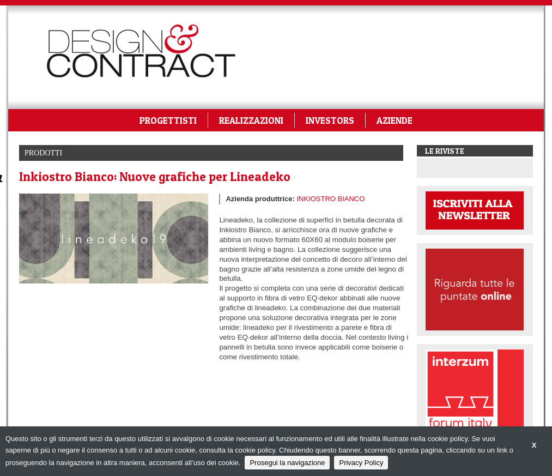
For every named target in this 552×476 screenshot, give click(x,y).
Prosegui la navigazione (287, 463)
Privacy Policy (361, 463)
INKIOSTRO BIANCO (330, 199)
